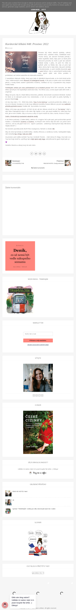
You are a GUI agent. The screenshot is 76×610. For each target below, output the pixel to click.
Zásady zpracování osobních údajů (38, 345)
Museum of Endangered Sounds (34, 80)
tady (16, 99)
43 (13, 500)
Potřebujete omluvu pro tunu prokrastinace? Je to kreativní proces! (27, 88)
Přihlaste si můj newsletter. (38, 340)
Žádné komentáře (39, 168)
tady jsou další (27, 134)
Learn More (35, 9)
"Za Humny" (62, 109)
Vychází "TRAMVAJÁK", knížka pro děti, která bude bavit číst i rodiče (33, 509)
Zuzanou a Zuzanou (27, 121)
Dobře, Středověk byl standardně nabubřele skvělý (21, 116)
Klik (53, 129)
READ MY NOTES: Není (19, 491)
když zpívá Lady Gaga (38, 139)
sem (69, 69)
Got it (43, 9)
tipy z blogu (18, 134)
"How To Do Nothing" (40, 102)
